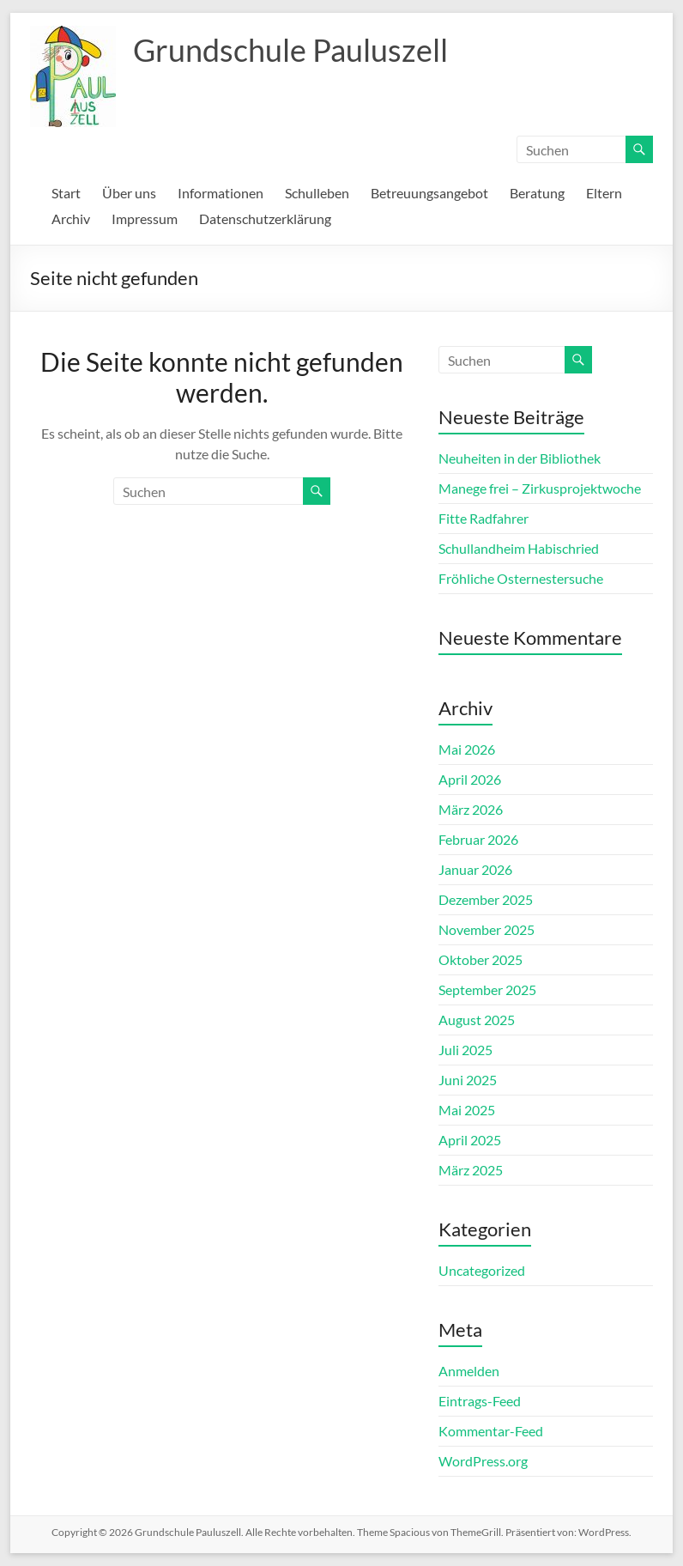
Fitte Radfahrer (483, 518)
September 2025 (487, 989)
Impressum (145, 218)
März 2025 (470, 1170)
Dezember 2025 (485, 899)
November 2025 (486, 929)
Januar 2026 (475, 869)
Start (66, 193)
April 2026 (469, 779)
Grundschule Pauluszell (290, 50)
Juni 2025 (467, 1079)
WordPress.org (483, 1461)
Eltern (604, 193)
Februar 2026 (478, 839)
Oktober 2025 (480, 959)
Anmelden (468, 1371)
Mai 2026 (466, 749)
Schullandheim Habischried (518, 548)
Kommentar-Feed (490, 1431)
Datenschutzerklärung (265, 218)
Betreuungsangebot (429, 193)
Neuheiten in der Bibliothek (519, 458)
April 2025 (469, 1140)
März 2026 (470, 809)
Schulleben (317, 193)
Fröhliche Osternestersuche (520, 578)
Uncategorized (481, 1270)
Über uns (129, 193)
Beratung (537, 193)
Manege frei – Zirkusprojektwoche (539, 488)
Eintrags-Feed (479, 1401)
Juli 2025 (465, 1049)
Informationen (220, 193)
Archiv (70, 218)
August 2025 (476, 1019)
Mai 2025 (466, 1110)
